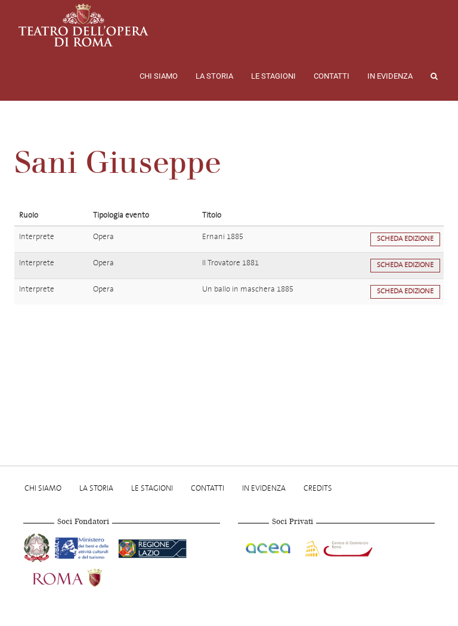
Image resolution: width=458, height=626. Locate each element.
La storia (214, 76)
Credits (318, 488)
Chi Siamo (159, 76)
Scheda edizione (405, 238)
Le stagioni (273, 76)
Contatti (331, 76)
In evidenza (390, 76)
